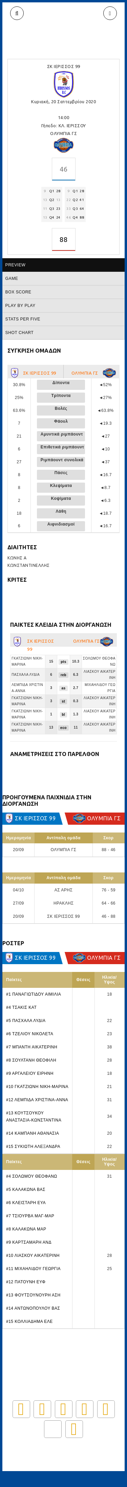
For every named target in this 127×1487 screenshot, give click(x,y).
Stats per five (22, 319)
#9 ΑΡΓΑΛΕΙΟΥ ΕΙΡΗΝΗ (30, 1073)
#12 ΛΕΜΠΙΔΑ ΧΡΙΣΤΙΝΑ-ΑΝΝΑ (37, 1099)
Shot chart (19, 332)
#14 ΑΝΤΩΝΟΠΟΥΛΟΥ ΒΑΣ (33, 1308)
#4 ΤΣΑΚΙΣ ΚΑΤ (21, 1007)
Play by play (20, 305)
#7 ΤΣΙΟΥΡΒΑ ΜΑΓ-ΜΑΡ (30, 1216)
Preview (15, 265)
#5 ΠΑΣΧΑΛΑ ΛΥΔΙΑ (25, 1020)
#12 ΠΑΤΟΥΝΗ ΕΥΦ (25, 1282)
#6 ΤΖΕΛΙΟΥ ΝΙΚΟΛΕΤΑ (29, 1033)
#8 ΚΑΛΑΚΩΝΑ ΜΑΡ (26, 1229)
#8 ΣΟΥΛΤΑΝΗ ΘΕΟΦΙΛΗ (31, 1060)
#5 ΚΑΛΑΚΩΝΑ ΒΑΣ (25, 1189)
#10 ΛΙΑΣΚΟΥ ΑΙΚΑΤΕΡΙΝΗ (33, 1255)
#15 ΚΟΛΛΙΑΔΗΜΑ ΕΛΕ (29, 1321)
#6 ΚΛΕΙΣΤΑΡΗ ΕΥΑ (26, 1202)
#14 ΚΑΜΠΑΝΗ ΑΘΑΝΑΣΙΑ (32, 1133)
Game (11, 278)
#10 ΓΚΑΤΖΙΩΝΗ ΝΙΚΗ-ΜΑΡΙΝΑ (37, 1086)
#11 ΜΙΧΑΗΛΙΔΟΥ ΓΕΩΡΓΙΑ (33, 1268)
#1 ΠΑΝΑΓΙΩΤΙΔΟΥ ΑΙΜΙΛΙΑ (33, 994)
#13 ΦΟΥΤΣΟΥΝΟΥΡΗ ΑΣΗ (33, 1295)
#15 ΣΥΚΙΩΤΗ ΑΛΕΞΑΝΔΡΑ (33, 1146)
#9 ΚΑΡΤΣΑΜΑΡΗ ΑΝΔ (28, 1242)
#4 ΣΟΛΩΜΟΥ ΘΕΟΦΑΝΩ (31, 1176)
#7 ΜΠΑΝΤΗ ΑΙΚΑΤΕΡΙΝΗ (31, 1047)
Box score (18, 292)
